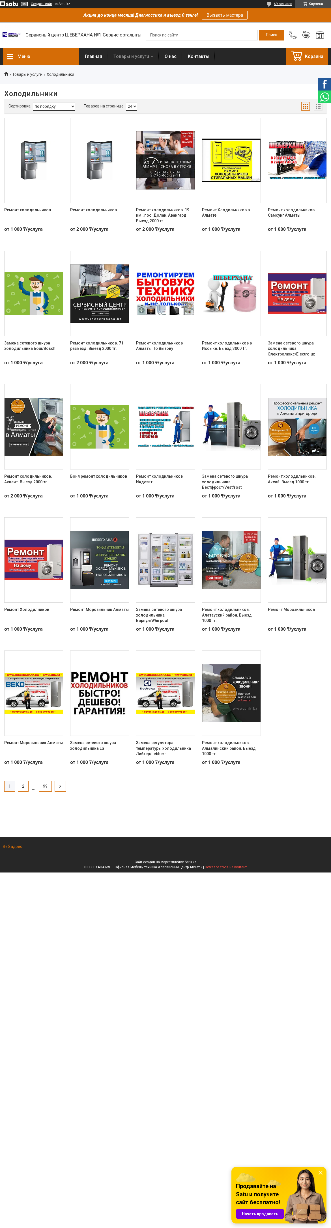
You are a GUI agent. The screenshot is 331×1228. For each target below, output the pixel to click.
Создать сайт (41, 4)
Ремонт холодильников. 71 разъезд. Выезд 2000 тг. (96, 346)
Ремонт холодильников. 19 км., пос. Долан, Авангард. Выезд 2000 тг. (162, 215)
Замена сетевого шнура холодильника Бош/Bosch (29, 346)
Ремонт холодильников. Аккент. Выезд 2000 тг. (28, 479)
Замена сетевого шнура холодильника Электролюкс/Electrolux (291, 348)
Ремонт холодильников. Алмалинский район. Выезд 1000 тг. (229, 748)
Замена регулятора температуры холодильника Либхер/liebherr (163, 748)
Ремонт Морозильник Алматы (99, 609)
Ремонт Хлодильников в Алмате (226, 213)
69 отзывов (283, 4)
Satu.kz (190, 862)
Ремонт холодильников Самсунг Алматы (291, 213)
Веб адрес (12, 846)
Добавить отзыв (306, 35)
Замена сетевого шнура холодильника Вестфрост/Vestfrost (225, 482)
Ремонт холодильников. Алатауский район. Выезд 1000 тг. (227, 615)
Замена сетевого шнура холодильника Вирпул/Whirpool (159, 615)
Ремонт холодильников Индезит (159, 479)
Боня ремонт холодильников (98, 476)
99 (45, 786)
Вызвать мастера (225, 15)
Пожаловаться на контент (226, 867)
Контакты (198, 56)
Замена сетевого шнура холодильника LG (93, 745)
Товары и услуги (131, 56)
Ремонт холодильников (27, 210)
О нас (171, 56)
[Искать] (271, 35)
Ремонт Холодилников (26, 609)
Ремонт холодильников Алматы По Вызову (159, 346)
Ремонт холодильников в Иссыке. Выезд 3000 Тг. (227, 346)
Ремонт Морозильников (291, 609)
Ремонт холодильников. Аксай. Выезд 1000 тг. (292, 479)
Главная (93, 56)
